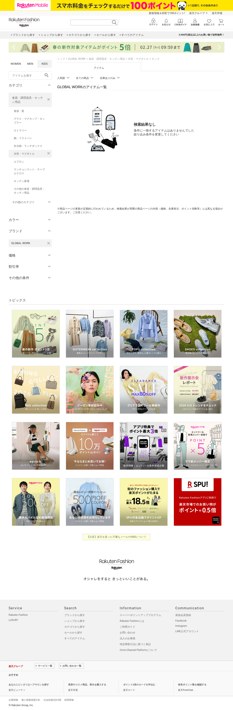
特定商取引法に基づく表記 (135, 644)
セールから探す (73, 632)
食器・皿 (19, 111)
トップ (61, 58)
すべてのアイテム (74, 638)
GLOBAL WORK (76, 58)
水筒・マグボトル (24, 153)
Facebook (181, 620)
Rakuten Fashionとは (132, 620)
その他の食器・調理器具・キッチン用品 (29, 190)
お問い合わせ (127, 632)
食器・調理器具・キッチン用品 (27, 99)
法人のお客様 (127, 638)
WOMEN (16, 63)
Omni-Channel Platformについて (138, 650)
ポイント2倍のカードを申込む (139, 684)
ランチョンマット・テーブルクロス (29, 171)
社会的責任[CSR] (52, 700)
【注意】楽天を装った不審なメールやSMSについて (116, 536)
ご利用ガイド (127, 626)
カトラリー (20, 130)
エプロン (19, 161)
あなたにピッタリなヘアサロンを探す (29, 684)
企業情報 (13, 700)
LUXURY (13, 620)
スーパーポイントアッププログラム (140, 615)
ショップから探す (74, 620)
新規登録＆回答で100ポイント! (167, 13)
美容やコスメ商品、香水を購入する (87, 684)
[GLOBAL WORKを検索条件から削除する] (48, 243)
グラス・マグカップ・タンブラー (29, 120)
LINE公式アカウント (187, 631)
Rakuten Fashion (18, 614)
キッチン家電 (21, 181)
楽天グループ (197, 13)
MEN (30, 63)
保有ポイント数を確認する (192, 684)
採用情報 (69, 700)
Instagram (181, 625)
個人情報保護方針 (30, 700)
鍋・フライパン (23, 138)
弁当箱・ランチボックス (28, 145)
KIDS (45, 63)
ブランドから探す (74, 615)
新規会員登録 (183, 615)
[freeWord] (30, 75)
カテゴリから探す (74, 626)
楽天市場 (217, 13)
